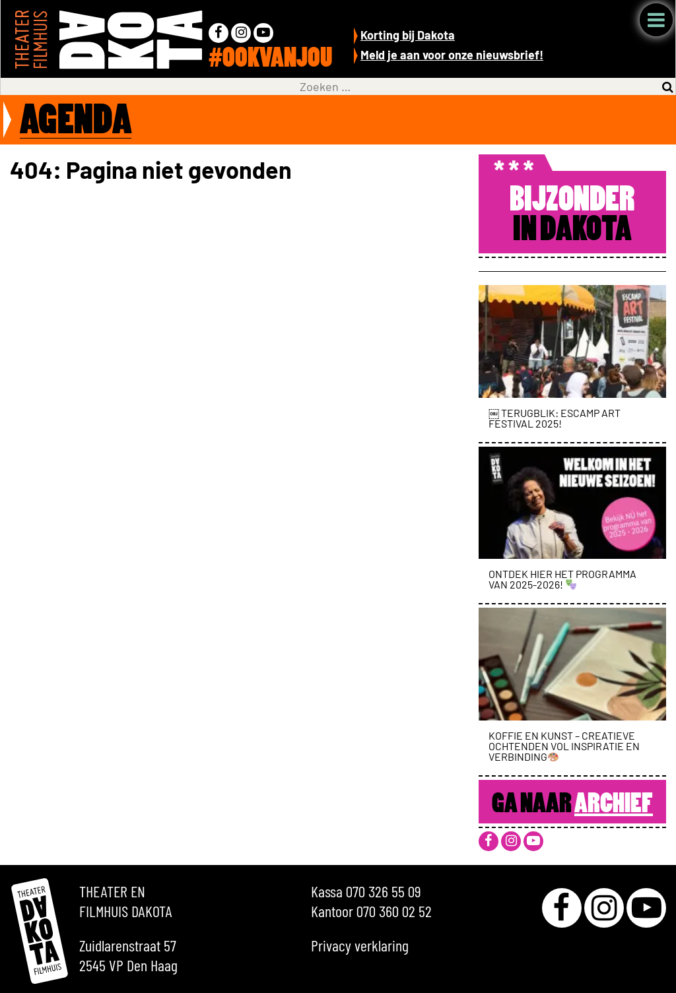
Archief (613, 805)
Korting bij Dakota (407, 35)
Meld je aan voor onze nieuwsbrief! (451, 55)
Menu (656, 20)
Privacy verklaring (360, 945)
